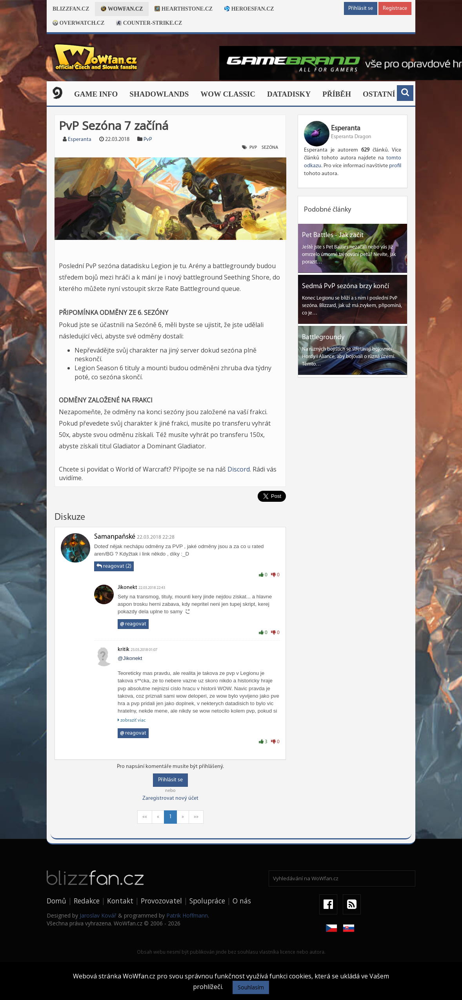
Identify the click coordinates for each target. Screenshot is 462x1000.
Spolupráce (207, 900)
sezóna (270, 147)
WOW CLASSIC (227, 94)
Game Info (96, 94)
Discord (238, 469)
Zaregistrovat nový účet (170, 798)
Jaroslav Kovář (98, 915)
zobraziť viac (132, 720)
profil (395, 166)
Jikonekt (127, 587)
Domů (56, 900)
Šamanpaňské (114, 537)
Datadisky (289, 94)
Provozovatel (161, 900)
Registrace (395, 8)
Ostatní (379, 94)
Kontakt (120, 900)
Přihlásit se (360, 8)
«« (144, 817)
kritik (123, 650)
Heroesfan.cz (249, 9)
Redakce (87, 900)
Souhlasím (251, 987)
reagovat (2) (113, 566)
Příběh (336, 94)
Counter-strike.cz (149, 23)
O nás (242, 900)
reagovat (133, 624)
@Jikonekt (130, 658)
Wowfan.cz (122, 9)
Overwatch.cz (78, 23)
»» (196, 817)
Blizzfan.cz (71, 9)
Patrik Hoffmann (187, 915)
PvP (148, 140)
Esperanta (79, 140)
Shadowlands (159, 94)
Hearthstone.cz (184, 9)
